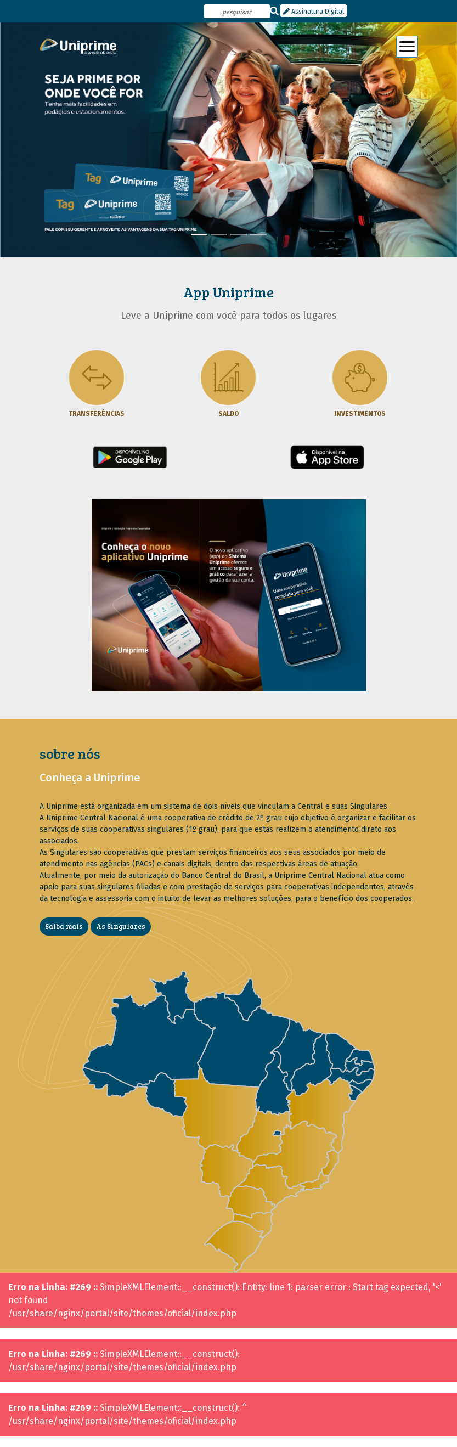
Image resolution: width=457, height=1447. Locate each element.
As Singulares (120, 926)
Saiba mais (64, 926)
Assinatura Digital (313, 11)
